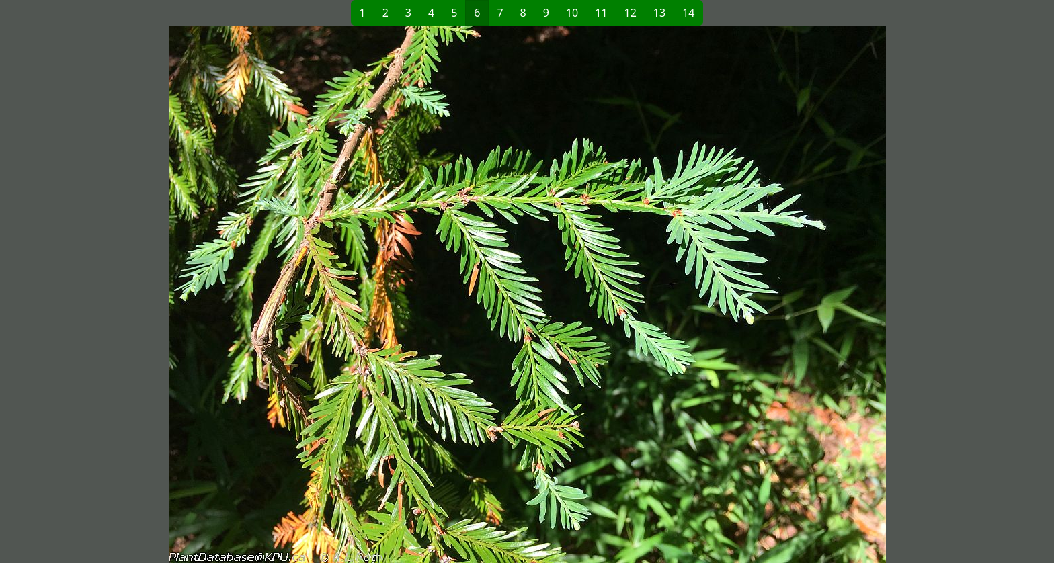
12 (630, 12)
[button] (309, 294)
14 (688, 12)
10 (572, 12)
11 (601, 12)
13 (659, 12)
